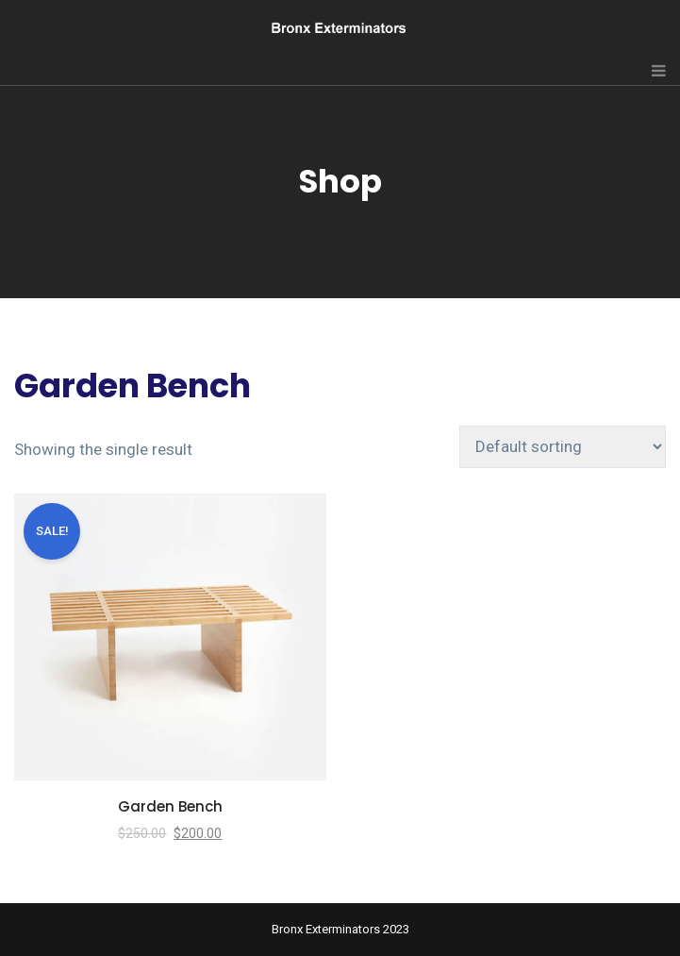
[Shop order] (562, 447)
